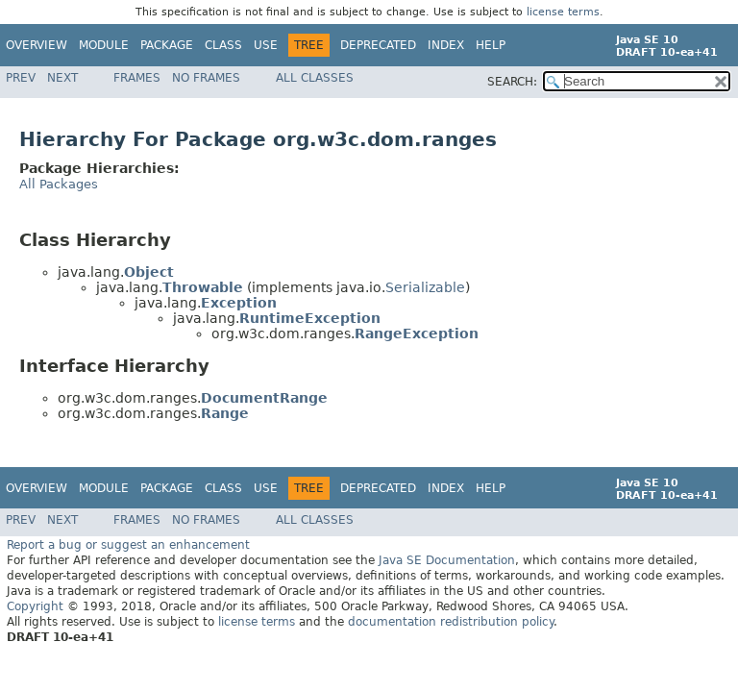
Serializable (425, 286)
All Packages (58, 183)
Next (62, 78)
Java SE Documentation (447, 559)
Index (446, 45)
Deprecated (378, 45)
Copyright (35, 605)
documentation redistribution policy (451, 621)
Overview (36, 45)
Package (166, 45)
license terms (563, 12)
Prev (21, 78)
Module (104, 45)
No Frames (206, 78)
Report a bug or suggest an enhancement (128, 544)
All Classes (315, 78)
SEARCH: (512, 81)
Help (490, 45)
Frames (136, 78)
